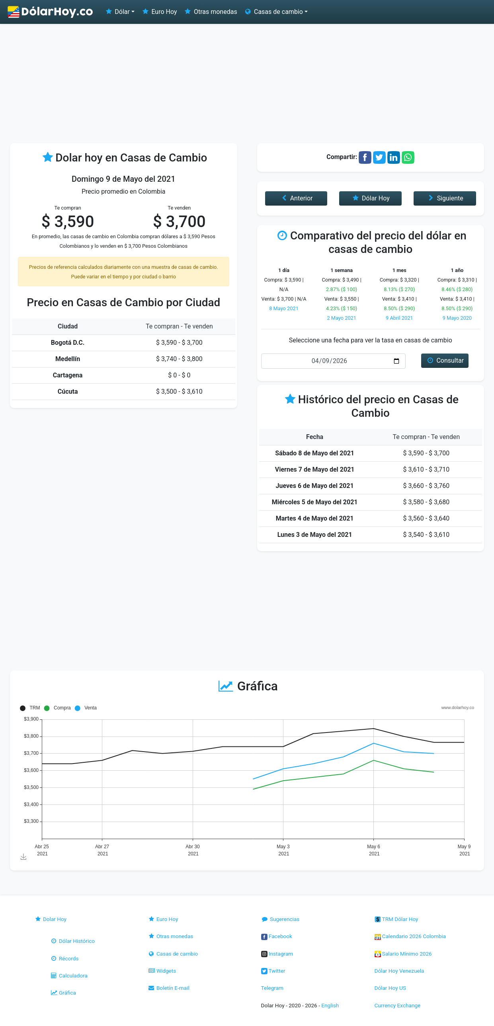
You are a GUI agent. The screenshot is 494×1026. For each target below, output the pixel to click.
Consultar (445, 360)
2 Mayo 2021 (341, 318)
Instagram (277, 953)
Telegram (272, 988)
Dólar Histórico (72, 941)
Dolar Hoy (50, 919)
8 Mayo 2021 (284, 308)
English (330, 1005)
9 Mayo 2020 (457, 318)
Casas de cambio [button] (273, 12)
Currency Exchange (398, 1005)
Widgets (162, 971)
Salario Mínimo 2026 (403, 953)
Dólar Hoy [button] (370, 198)
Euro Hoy (159, 12)
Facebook (276, 936)
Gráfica (63, 992)
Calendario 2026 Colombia (410, 936)
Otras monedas (210, 12)
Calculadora (69, 975)
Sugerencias (280, 919)
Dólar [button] (117, 12)
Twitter (273, 971)
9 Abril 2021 (399, 318)
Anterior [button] (295, 198)
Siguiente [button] (444, 198)
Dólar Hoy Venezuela (399, 971)
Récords (64, 958)
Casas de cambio (173, 953)
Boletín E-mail (168, 988)
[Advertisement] (247, 83)
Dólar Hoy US (390, 988)
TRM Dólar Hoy (396, 919)
